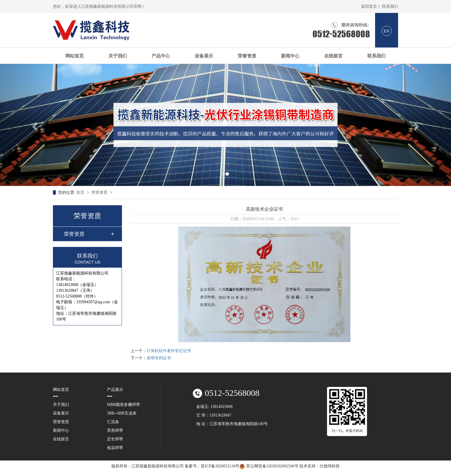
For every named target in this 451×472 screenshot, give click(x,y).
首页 (80, 192)
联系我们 (390, 6)
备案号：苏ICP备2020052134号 (212, 466)
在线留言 (333, 55)
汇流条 (113, 422)
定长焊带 (115, 439)
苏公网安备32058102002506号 (269, 466)
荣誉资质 (247, 55)
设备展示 (204, 55)
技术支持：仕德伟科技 (319, 466)
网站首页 (74, 55)
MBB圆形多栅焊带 (123, 404)
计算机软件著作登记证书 (169, 351)
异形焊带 (115, 430)
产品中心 (161, 55)
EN (386, 31)
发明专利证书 (159, 358)
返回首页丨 (371, 6)
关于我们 (117, 55)
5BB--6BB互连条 (122, 413)
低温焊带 (115, 448)
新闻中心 (290, 55)
